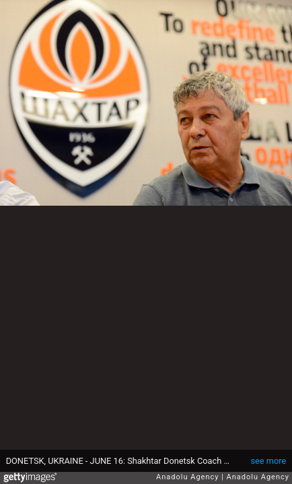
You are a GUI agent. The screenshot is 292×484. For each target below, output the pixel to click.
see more (268, 461)
